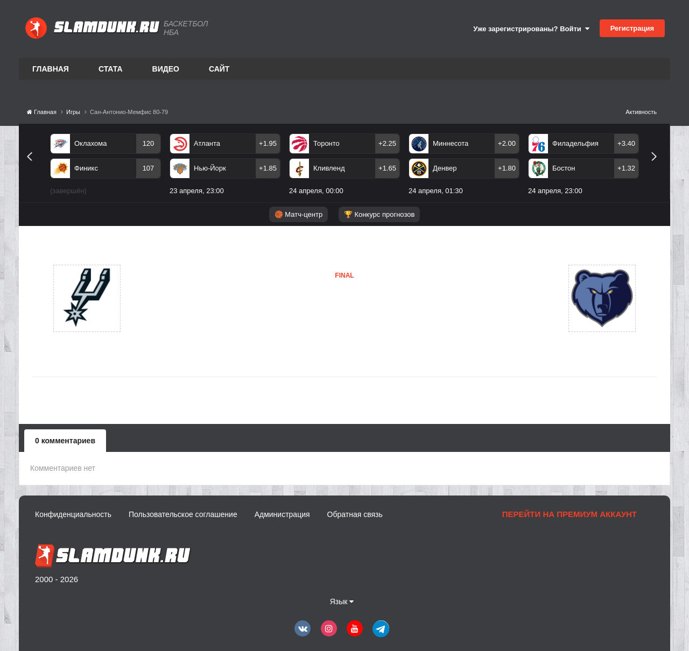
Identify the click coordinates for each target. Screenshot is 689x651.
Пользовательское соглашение (183, 514)
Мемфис (291, 320)
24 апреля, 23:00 (555, 191)
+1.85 (268, 168)
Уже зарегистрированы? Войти (531, 29)
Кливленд (329, 168)
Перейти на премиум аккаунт (569, 514)
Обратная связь (355, 514)
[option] (105, 166)
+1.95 (268, 143)
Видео (165, 69)
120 (148, 143)
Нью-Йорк (210, 168)
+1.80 (507, 168)
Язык (342, 601)
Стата (111, 69)
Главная (50, 69)
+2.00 (507, 143)
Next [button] (658, 169)
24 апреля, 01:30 (436, 191)
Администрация (282, 514)
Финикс (86, 168)
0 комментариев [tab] (65, 440)
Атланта (207, 143)
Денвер (444, 168)
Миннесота (450, 143)
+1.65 (387, 168)
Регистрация (632, 28)
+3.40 (626, 143)
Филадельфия (575, 143)
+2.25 (387, 143)
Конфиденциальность (73, 514)
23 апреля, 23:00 (197, 191)
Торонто (326, 143)
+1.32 (626, 168)
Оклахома (90, 143)
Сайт (219, 69)
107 (148, 168)
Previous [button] (33, 169)
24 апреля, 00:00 (316, 191)
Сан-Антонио (173, 298)
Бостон (563, 168)
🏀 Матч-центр (298, 214)
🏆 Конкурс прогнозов (379, 214)
